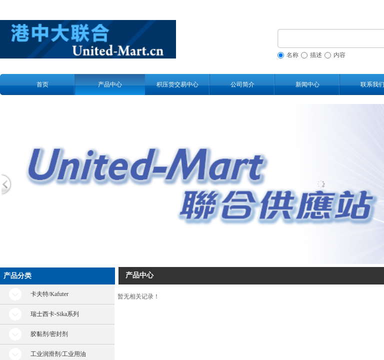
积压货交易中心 (177, 84)
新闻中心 (308, 84)
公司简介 (242, 84)
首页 (42, 84)
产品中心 (110, 84)
